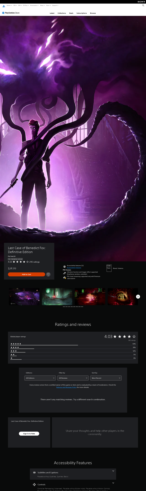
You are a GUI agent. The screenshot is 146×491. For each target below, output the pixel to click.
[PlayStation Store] (11, 10)
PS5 (15, 5)
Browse (93, 11)
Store (47, 5)
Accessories (33, 5)
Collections (62, 11)
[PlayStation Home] (3, 5)
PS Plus (25, 5)
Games (9, 5)
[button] (74, 266)
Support (54, 5)
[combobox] (40, 376)
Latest (52, 11)
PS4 (19, 5)
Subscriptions (82, 11)
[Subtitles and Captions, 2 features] (73, 472)
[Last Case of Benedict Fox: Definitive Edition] (24, 294)
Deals (71, 11)
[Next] (138, 295)
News (42, 5)
